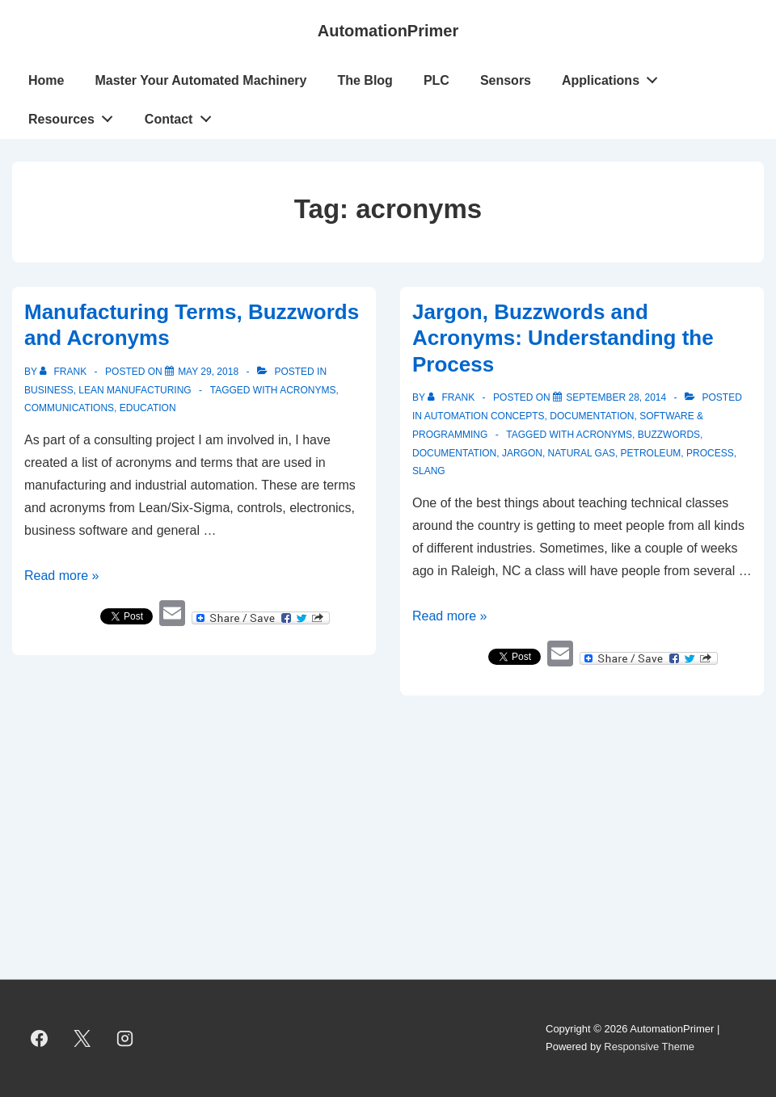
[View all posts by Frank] (64, 371)
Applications (614, 76)
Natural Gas (581, 453)
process (710, 453)
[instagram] (125, 1038)
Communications (69, 408)
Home (46, 80)
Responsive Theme (649, 1046)
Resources (75, 115)
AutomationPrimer (388, 31)
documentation (454, 453)
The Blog (364, 80)
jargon (522, 453)
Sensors (505, 80)
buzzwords (669, 434)
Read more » (61, 575)
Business (49, 390)
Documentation (592, 416)
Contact (182, 115)
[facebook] (39, 1038)
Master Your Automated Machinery (200, 80)
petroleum (651, 453)
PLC (436, 80)
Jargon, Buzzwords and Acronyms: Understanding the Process (563, 338)
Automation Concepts (484, 416)
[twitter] (82, 1038)
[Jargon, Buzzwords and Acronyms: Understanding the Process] (616, 397)
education (148, 408)
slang (428, 471)
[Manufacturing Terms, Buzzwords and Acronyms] (208, 371)
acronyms (307, 390)
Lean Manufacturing (134, 390)
